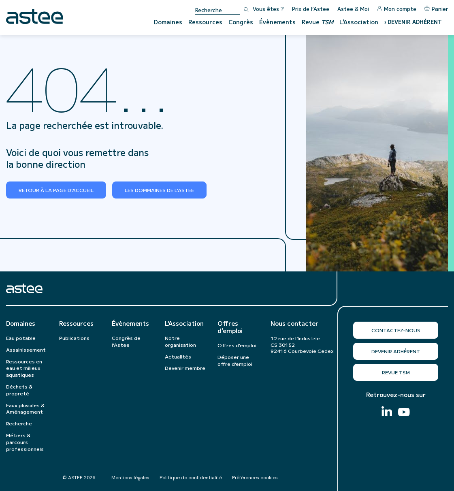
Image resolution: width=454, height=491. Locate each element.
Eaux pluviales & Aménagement (25, 408)
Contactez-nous (395, 330)
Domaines (168, 22)
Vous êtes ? (268, 9)
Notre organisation (180, 341)
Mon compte (396, 9)
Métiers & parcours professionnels (25, 441)
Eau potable (21, 337)
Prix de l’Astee (310, 9)
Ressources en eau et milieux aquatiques (24, 368)
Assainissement (26, 349)
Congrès (240, 22)
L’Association (358, 22)
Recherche (19, 423)
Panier (436, 9)
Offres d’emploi (230, 327)
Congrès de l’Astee (126, 341)
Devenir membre (185, 367)
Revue (317, 22)
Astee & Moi (353, 9)
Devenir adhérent (395, 351)
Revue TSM (396, 372)
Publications (74, 337)
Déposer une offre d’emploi (234, 360)
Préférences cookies (255, 477)
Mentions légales (130, 477)
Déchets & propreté (19, 390)
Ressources (205, 22)
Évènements (277, 22)
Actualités (178, 356)
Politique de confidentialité (191, 477)
